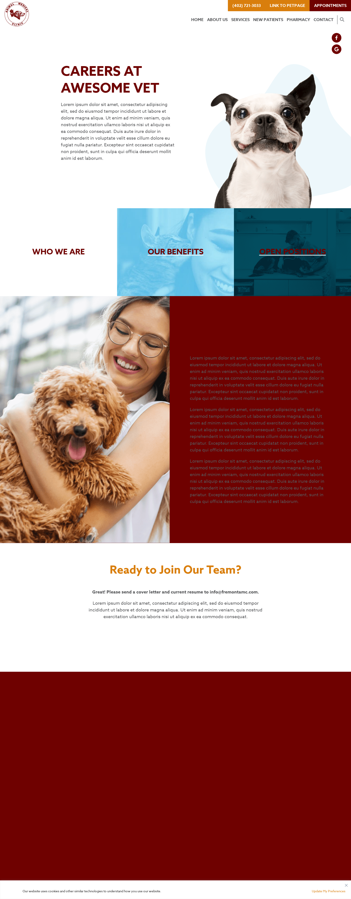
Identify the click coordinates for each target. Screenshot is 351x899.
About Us (217, 20)
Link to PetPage (287, 6)
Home (197, 20)
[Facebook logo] (336, 38)
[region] (175, 889)
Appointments (330, 6)
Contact (324, 20)
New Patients (268, 20)
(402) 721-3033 (246, 6)
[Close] (346, 884)
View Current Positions (92, 170)
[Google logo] (336, 49)
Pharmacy (298, 20)
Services (240, 20)
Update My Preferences (328, 891)
